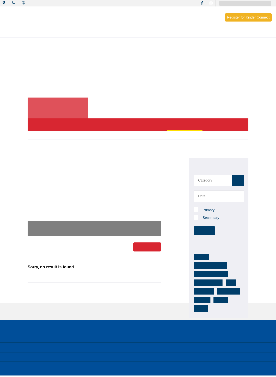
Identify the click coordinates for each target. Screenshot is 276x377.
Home (31, 135)
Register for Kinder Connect (248, 17)
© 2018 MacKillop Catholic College (24, 370)
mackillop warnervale (210, 265)
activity (201, 300)
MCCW (200, 257)
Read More (147, 247)
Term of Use (74, 370)
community (203, 282)
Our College (44, 32)
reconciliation (227, 282)
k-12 (228, 274)
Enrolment (209, 32)
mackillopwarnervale (226, 257)
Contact (234, 32)
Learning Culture (129, 32)
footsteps (202, 291)
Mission (101, 32)
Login (91, 370)
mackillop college (207, 274)
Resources (184, 32)
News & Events (74, 32)
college (221, 291)
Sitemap (56, 370)
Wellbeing (159, 32)
